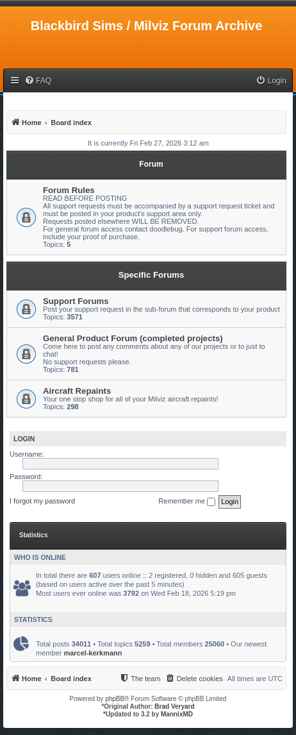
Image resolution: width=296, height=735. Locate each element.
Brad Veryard (174, 706)
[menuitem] (37, 81)
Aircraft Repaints (77, 391)
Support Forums (76, 301)
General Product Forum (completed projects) (133, 338)
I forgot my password (42, 501)
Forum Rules (69, 190)
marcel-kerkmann (92, 653)
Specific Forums (152, 275)
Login (24, 439)
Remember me (186, 501)
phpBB (114, 698)
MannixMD (177, 714)
